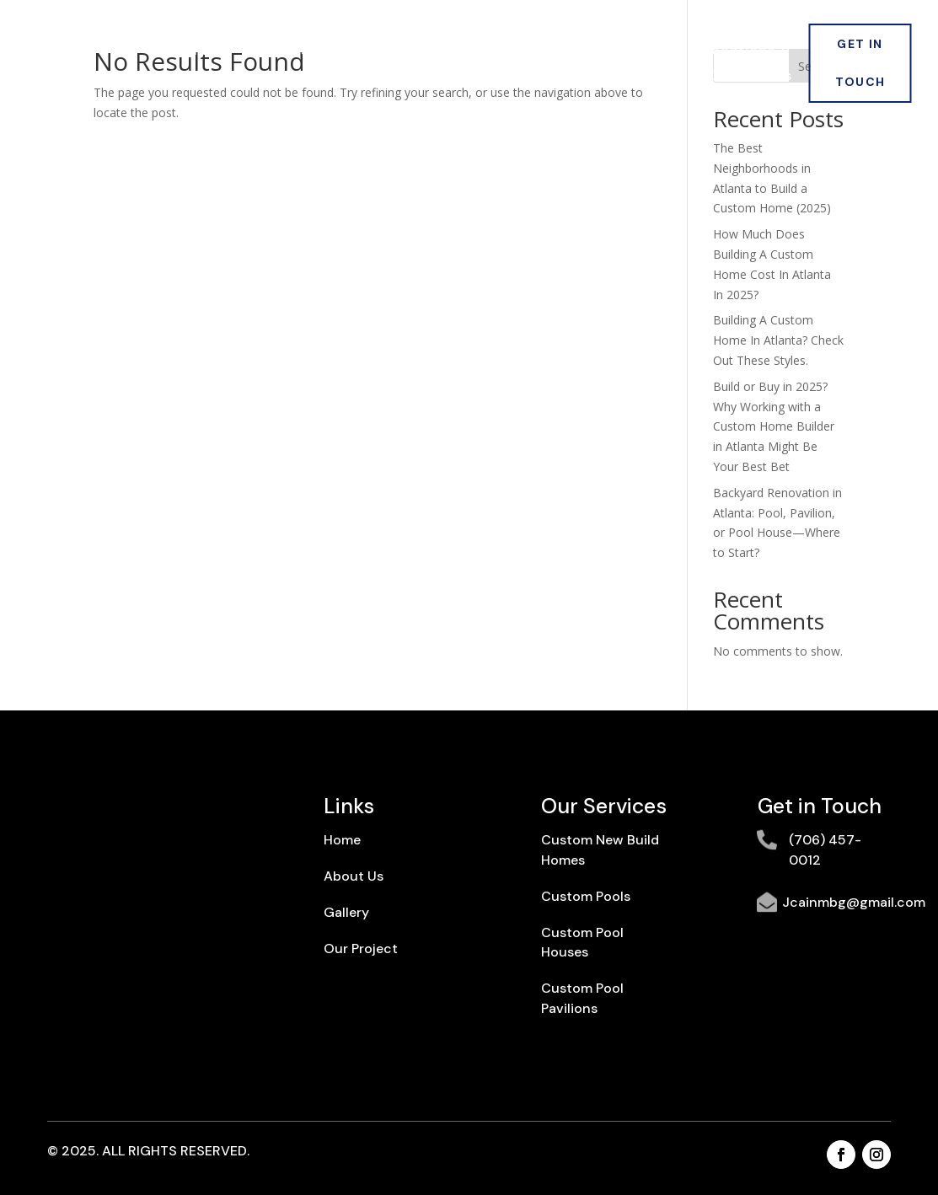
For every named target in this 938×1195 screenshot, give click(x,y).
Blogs (657, 52)
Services (366, 52)
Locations (739, 52)
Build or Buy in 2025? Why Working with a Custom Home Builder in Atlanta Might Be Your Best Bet (773, 426)
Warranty (649, 77)
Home (194, 52)
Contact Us (751, 77)
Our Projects (486, 52)
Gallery (584, 52)
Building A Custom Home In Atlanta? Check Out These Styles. (778, 340)
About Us (275, 52)
